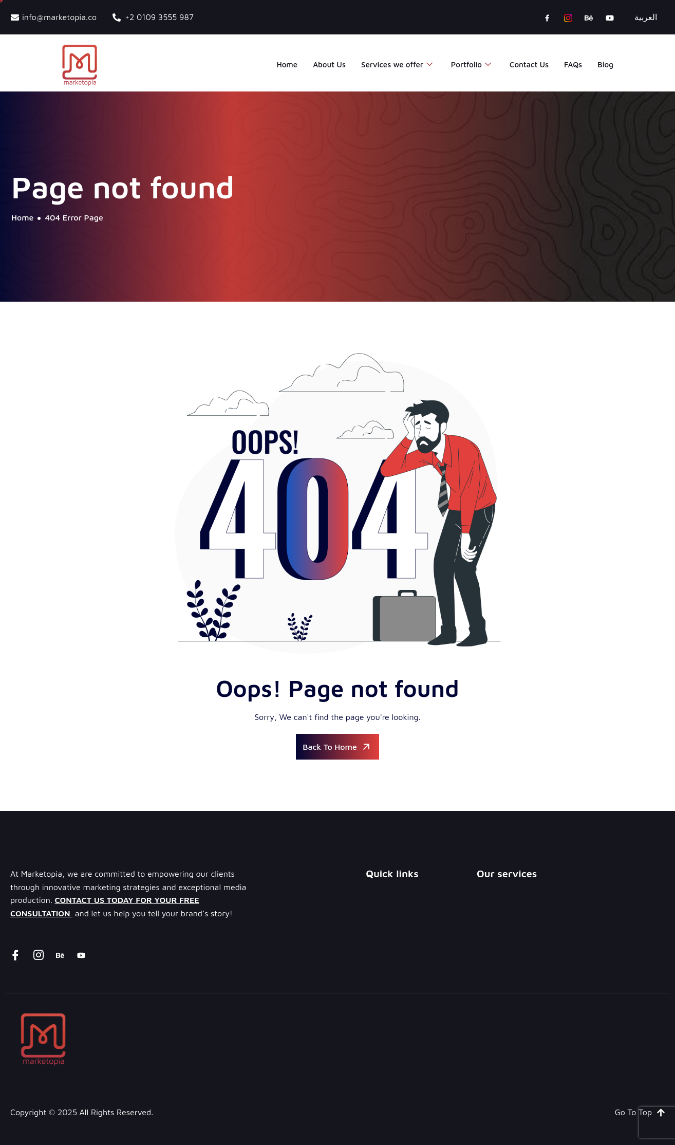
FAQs (573, 64)
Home (286, 64)
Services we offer (397, 65)
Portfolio (471, 65)
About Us (329, 64)
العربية (645, 17)
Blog (605, 64)
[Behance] (589, 17)
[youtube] (610, 17)
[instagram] (568, 17)
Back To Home (337, 747)
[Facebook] (547, 17)
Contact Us (529, 64)
